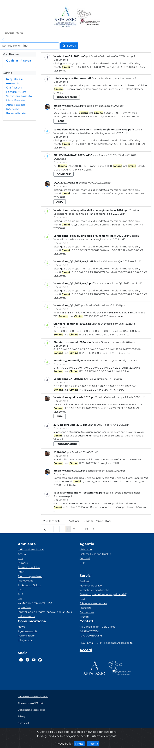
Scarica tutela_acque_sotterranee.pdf (114, 78)
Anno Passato (15, 104)
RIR (20, 598)
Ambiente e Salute (29, 585)
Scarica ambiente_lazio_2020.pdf (105, 470)
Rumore (23, 562)
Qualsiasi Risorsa (18, 60)
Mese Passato (15, 100)
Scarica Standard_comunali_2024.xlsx (114, 342)
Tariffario (85, 581)
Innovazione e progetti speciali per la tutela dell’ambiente (45, 614)
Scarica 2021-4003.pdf (85, 452)
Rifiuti (21, 571)
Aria (20, 558)
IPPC (21, 589)
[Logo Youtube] (34, 659)
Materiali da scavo (91, 585)
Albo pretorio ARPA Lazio (31, 703)
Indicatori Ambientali (31, 549)
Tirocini (84, 616)
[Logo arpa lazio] (65, 17)
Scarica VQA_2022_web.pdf (95, 182)
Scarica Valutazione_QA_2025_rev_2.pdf (117, 283)
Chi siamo (86, 549)
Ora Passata (14, 87)
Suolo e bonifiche (29, 567)
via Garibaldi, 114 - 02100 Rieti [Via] (98, 626)
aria (59, 201)
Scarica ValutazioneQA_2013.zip (103, 378)
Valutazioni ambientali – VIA (35, 603)
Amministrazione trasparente (33, 696)
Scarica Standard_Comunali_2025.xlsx (114, 360)
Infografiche (25, 640)
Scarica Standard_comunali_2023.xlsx (113, 323)
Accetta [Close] (94, 743)
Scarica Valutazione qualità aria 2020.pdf (120, 397)
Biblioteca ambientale (93, 603)
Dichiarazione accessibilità (31, 709)
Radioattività (25, 580)
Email (90, 642)
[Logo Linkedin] (40, 659)
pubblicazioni (66, 97)
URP (82, 562)
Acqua (22, 554)
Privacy (22, 716)
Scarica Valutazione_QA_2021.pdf (105, 305)
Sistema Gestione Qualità (95, 554)
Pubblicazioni (26, 635)
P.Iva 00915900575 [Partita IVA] (91, 635)
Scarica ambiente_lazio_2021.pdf (104, 105)
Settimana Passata (19, 96)
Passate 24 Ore (16, 91)
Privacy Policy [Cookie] (64, 743)
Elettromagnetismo (30, 576)
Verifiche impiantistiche (94, 590)
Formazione (87, 612)
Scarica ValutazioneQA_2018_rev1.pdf (113, 56)
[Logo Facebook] (21, 659)
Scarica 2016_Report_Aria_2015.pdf (108, 424)
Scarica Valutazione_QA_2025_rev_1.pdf (117, 261)
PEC (82, 642)
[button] (14, 33)
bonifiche (63, 174)
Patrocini (85, 607)
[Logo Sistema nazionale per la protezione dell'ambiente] (88, 17)
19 (87, 529)
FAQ (82, 598)
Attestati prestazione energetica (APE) (103, 594)
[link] (2, 39)
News (21, 626)
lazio (60, 121)
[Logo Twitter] (27, 659)
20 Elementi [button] (54, 521)
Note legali (23, 723)
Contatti (85, 558)
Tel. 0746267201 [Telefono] (89, 631)
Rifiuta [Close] (80, 743)
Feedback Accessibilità (118, 642)
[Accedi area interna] (86, 650)
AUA (20, 594)
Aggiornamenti (27, 631)
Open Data (24, 607)
